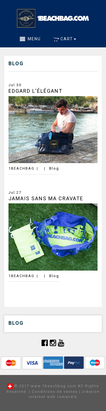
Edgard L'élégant (35, 91)
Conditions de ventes (55, 391)
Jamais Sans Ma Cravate (45, 198)
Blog (54, 168)
